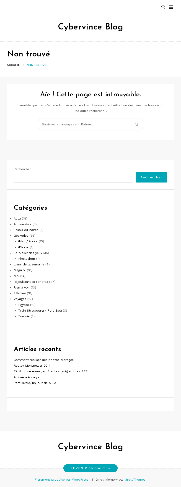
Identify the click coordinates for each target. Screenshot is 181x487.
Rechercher (22, 169)
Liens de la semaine (29, 264)
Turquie (24, 316)
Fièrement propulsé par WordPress (62, 479)
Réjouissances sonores (31, 281)
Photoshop (26, 258)
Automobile (22, 224)
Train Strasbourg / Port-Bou (40, 310)
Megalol (20, 270)
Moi (16, 276)
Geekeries (21, 235)
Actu (17, 218)
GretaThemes (135, 479)
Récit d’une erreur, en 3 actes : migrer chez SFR (51, 371)
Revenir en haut (90, 468)
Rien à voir (22, 287)
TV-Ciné (20, 293)
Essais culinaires (26, 230)
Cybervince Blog (90, 27)
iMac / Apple (28, 241)
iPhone (23, 247)
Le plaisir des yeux (28, 253)
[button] (163, 7)
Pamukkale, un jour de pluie (35, 383)
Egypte (23, 305)
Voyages (20, 299)
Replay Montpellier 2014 (32, 365)
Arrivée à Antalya (26, 377)
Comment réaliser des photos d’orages (44, 360)
